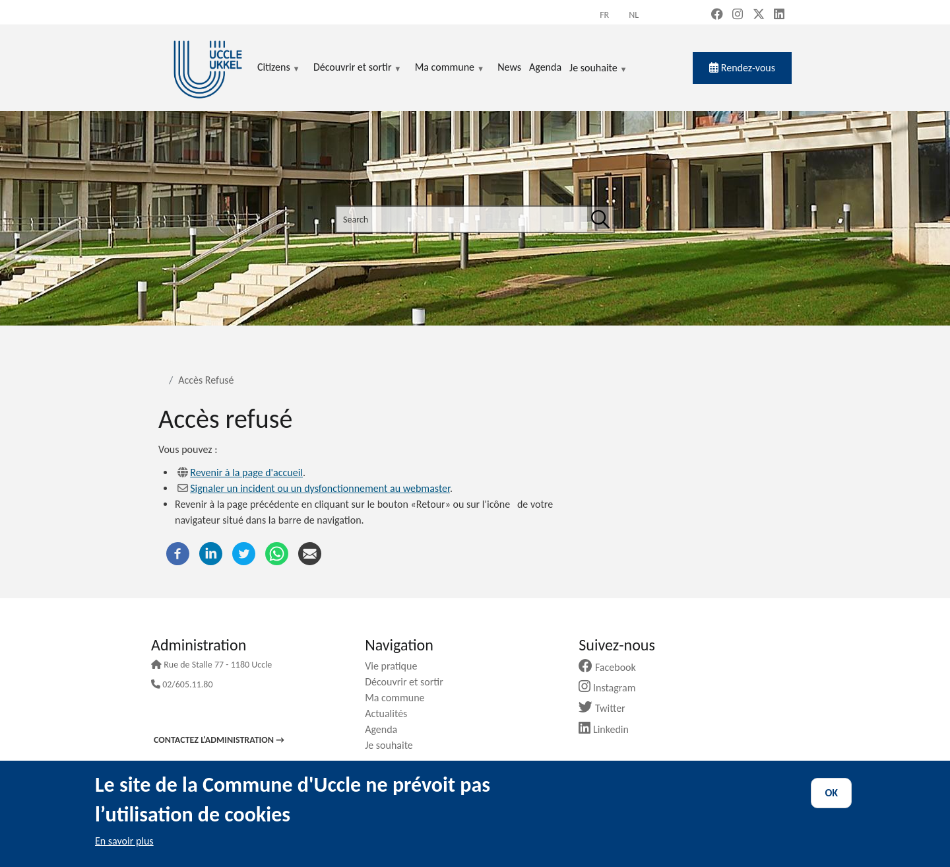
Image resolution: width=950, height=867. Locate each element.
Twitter (606, 708)
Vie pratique (396, 666)
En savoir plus (124, 841)
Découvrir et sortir (409, 682)
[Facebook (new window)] (717, 15)
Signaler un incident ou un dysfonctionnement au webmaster (320, 488)
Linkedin (608, 729)
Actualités (391, 713)
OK (831, 792)
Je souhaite (598, 68)
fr (604, 14)
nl (634, 14)
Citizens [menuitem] (278, 68)
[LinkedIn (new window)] (779, 15)
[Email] (309, 552)
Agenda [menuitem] (545, 67)
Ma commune (399, 697)
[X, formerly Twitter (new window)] (758, 15)
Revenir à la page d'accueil (246, 472)
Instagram (611, 687)
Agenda (386, 729)
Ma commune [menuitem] (449, 68)
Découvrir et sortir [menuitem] (357, 68)
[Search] (600, 219)
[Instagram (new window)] (737, 15)
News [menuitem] (509, 67)
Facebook (612, 667)
